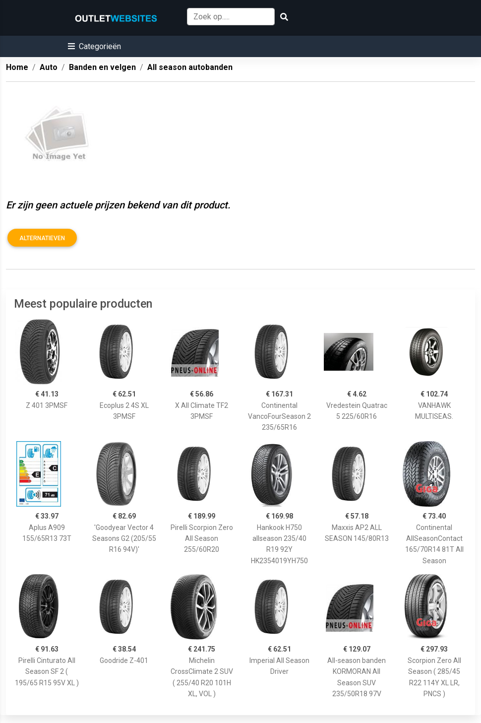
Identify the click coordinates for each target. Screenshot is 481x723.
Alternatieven (42, 238)
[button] (94, 46)
